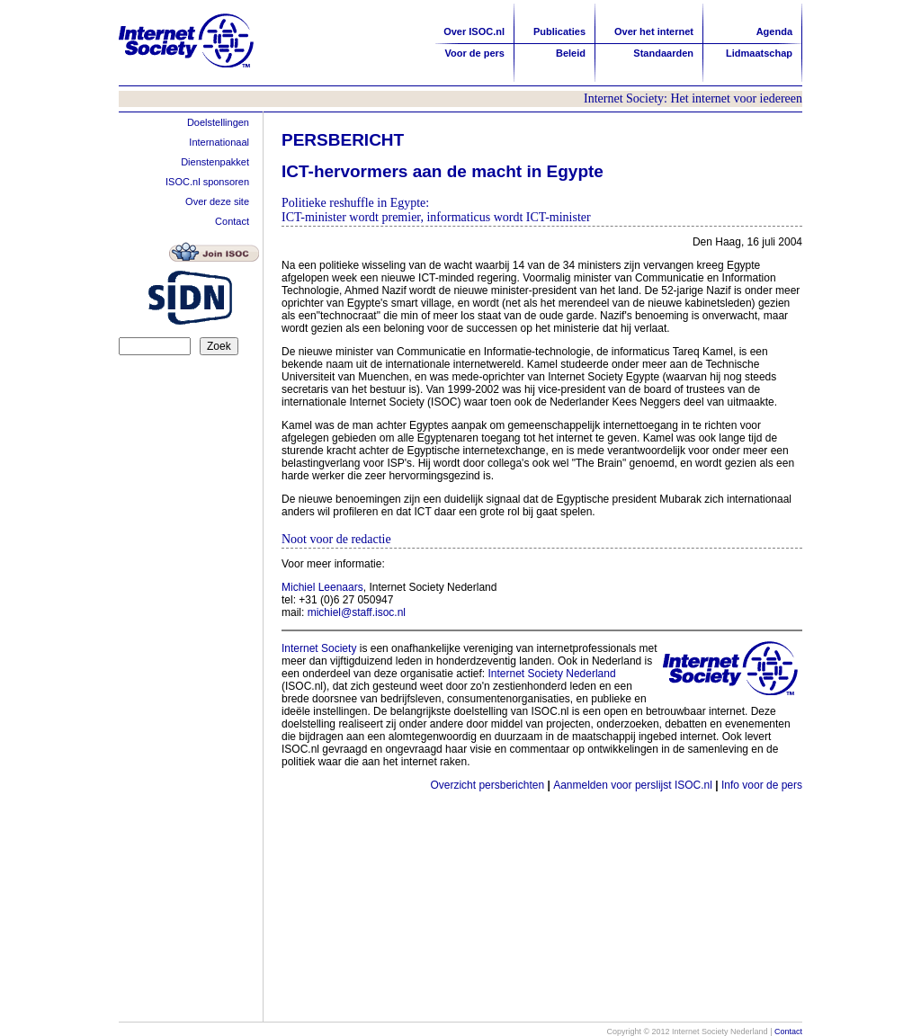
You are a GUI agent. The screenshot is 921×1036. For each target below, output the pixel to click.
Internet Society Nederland (552, 673)
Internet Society (319, 648)
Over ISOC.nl (474, 31)
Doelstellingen (218, 122)
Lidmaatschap (759, 53)
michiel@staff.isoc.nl (357, 612)
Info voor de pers (761, 785)
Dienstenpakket (215, 161)
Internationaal (219, 142)
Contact (232, 221)
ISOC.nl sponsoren (207, 181)
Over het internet (653, 31)
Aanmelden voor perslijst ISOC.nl (632, 785)
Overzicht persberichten (487, 785)
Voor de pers (475, 53)
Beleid (571, 53)
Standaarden (663, 53)
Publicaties (559, 31)
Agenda (774, 31)
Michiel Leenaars (322, 587)
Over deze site (217, 201)
